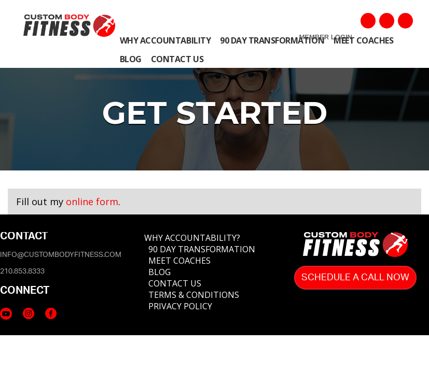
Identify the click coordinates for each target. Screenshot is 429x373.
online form (92, 201)
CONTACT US (174, 283)
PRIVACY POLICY (180, 306)
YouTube (386, 20)
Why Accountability (165, 40)
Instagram (405, 20)
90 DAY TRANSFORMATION (201, 249)
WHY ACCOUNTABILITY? (192, 237)
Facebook (368, 20)
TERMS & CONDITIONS (193, 294)
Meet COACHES (363, 40)
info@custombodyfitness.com (60, 255)
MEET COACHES (179, 260)
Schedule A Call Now (355, 277)
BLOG (159, 272)
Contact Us (177, 59)
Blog (131, 59)
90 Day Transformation (272, 40)
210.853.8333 (22, 271)
